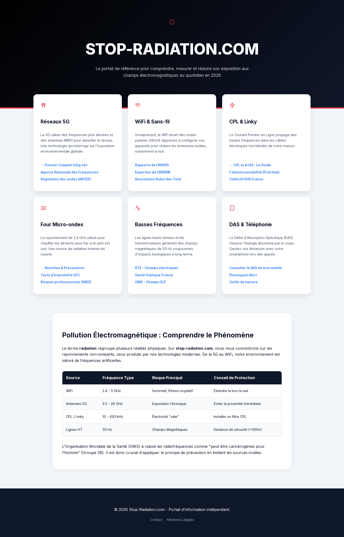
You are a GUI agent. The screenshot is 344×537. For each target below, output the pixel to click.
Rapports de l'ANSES (152, 165)
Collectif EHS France (246, 179)
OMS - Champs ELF (150, 282)
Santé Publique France (154, 275)
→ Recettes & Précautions (62, 268)
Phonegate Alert (243, 275)
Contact (156, 520)
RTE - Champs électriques (156, 268)
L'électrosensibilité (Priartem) (254, 172)
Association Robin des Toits (158, 179)
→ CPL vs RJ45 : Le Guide (250, 165)
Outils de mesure (243, 282)
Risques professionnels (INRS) (66, 282)
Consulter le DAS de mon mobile (255, 268)
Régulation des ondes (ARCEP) (66, 179)
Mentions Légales (180, 520)
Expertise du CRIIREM (152, 172)
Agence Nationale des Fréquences (69, 172)
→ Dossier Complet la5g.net (64, 165)
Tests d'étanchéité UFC (60, 275)
